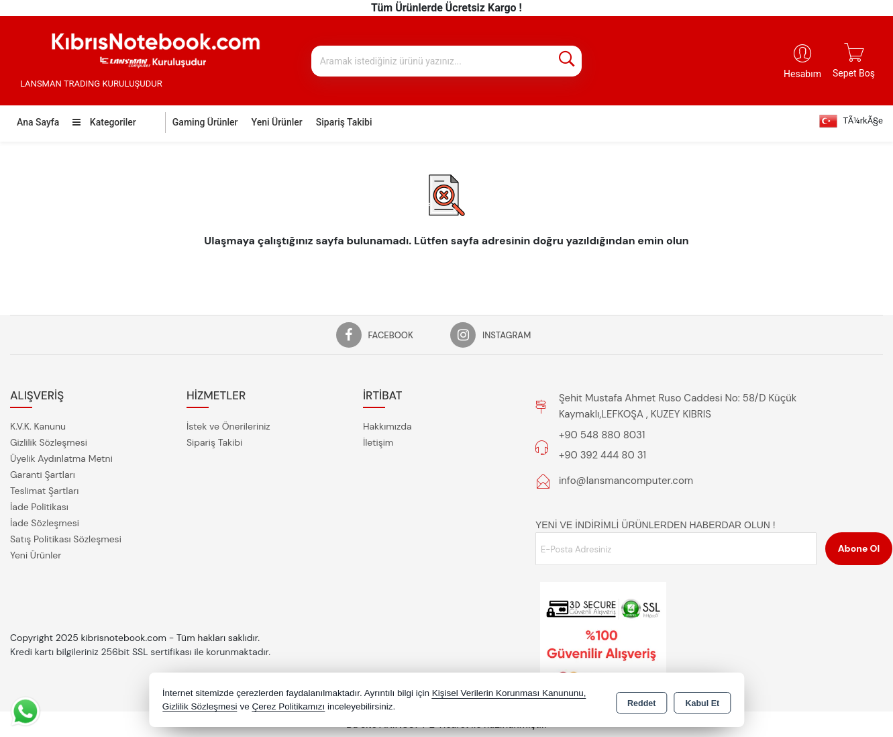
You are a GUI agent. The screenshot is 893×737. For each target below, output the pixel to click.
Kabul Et (702, 700)
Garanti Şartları (42, 475)
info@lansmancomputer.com (626, 480)
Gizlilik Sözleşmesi (48, 442)
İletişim (378, 442)
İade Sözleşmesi (44, 523)
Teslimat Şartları (44, 491)
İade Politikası (39, 507)
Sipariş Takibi (344, 122)
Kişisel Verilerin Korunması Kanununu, (509, 693)
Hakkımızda (387, 426)
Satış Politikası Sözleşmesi (65, 539)
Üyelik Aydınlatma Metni (61, 458)
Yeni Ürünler (35, 555)
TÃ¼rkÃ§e (851, 121)
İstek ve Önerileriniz (228, 426)
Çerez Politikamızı (288, 706)
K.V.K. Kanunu (38, 426)
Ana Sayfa (38, 122)
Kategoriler (104, 122)
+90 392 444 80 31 (602, 455)
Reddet (641, 700)
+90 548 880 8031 (602, 435)
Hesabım (802, 73)
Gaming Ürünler (205, 122)
